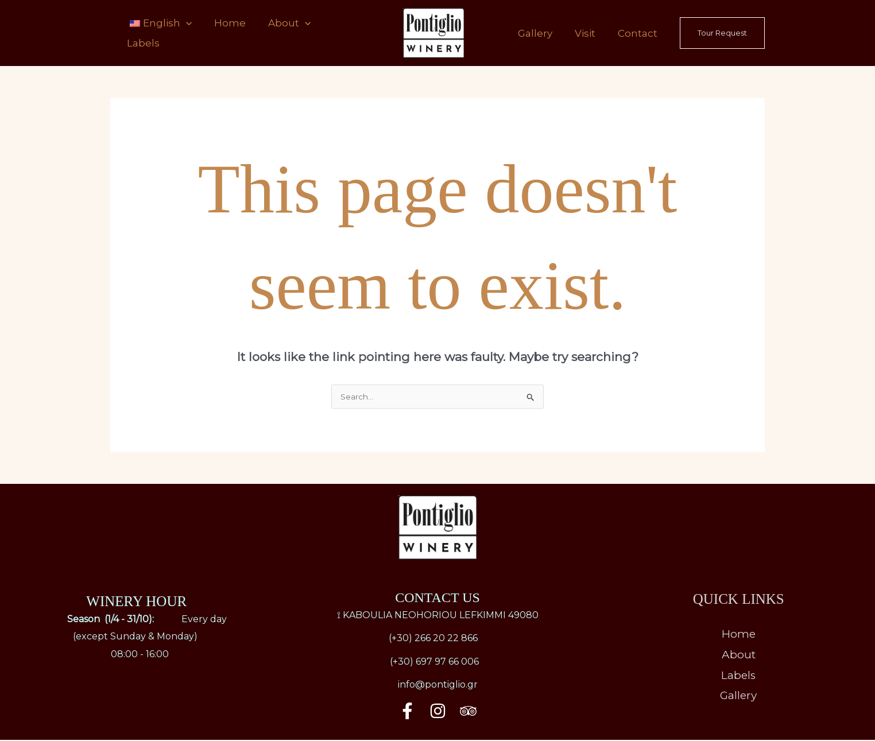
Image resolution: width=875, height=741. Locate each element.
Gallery (545, 33)
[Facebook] (407, 712)
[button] (722, 33)
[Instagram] (438, 712)
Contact (639, 33)
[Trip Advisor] (468, 712)
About (279, 33)
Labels (335, 33)
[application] (184, 33)
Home (224, 33)
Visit (590, 33)
